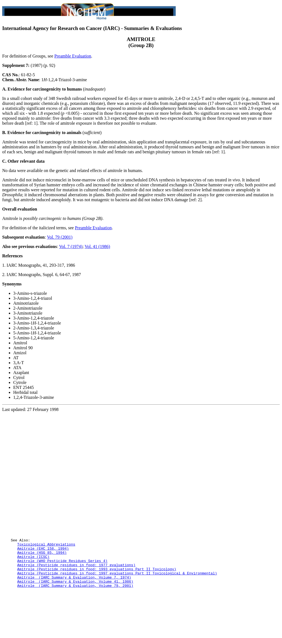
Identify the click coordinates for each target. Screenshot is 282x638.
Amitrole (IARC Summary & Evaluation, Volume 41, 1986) (75, 613)
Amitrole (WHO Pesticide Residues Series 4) (62, 588)
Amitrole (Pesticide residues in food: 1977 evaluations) (76, 593)
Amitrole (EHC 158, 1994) (43, 573)
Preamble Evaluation (72, 56)
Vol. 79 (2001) (59, 237)
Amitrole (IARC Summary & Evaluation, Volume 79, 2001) (75, 618)
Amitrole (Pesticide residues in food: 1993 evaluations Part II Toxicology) (96, 598)
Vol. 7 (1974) (71, 246)
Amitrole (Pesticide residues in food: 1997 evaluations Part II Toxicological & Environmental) (117, 603)
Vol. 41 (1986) (97, 246)
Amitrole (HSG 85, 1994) (42, 578)
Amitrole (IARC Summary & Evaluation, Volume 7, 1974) (74, 608)
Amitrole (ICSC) (33, 583)
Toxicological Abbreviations (46, 568)
